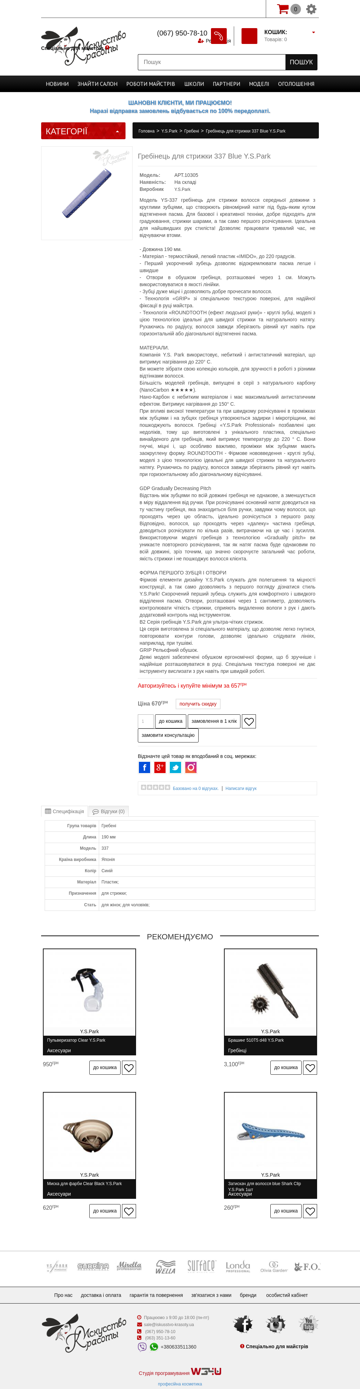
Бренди (253, 1279)
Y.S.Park (170, 131)
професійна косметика (180, 1368)
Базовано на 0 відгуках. (196, 788)
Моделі (251, 84)
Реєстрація (217, 9)
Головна (147, 131)
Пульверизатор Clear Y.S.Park (76, 1043)
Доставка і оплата (98, 1279)
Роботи (152, 84)
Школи (192, 84)
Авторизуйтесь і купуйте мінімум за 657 (192, 686)
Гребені (192, 131)
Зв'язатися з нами (214, 1279)
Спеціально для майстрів (72, 8)
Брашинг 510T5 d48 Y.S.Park (169, 1043)
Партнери (221, 84)
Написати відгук (241, 788)
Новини (67, 84)
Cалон (104, 84)
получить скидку (198, 704)
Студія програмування (180, 1356)
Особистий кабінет (294, 1279)
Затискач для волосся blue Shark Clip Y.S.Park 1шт (83, 1178)
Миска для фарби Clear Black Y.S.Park (272, 1043)
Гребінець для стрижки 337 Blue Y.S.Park (245, 131)
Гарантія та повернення (156, 1279)
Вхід (250, 9)
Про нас (58, 1279)
